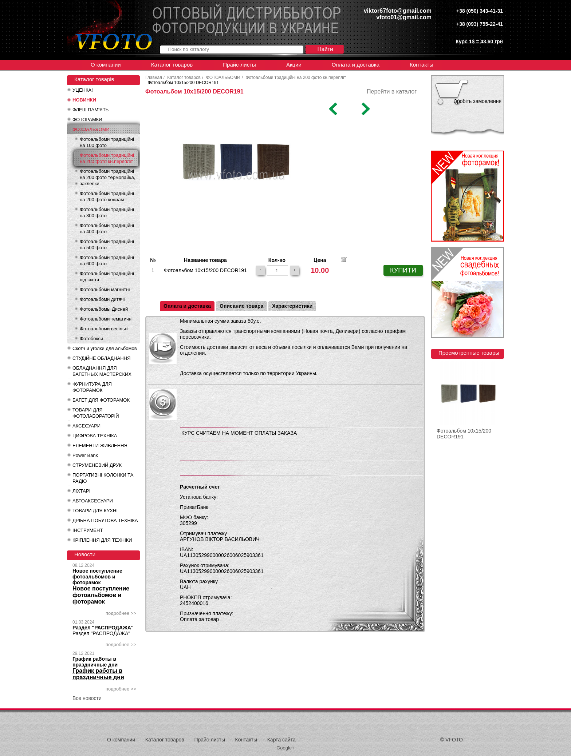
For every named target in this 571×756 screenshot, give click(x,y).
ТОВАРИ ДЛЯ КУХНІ (95, 510)
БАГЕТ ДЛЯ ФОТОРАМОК (101, 400)
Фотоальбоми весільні (104, 328)
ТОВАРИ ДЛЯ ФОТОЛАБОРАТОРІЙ (95, 413)
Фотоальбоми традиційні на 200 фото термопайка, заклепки (107, 177)
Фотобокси (91, 338)
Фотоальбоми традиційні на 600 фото (107, 260)
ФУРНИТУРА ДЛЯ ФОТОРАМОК (92, 387)
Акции (294, 64)
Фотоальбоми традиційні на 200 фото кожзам (107, 196)
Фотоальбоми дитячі (102, 299)
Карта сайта (281, 740)
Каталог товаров (172, 64)
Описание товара (241, 306)
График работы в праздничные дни (95, 662)
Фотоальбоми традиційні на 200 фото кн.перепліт (107, 158)
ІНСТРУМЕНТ (87, 530)
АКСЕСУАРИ (86, 426)
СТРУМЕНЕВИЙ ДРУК (97, 465)
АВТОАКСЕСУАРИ (92, 501)
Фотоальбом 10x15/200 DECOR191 (464, 433)
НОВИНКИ (84, 100)
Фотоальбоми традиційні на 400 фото (107, 228)
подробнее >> (121, 613)
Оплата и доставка (355, 64)
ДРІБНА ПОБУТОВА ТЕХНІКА (105, 520)
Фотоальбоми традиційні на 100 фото (107, 142)
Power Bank (85, 455)
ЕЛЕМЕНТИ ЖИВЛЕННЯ (99, 445)
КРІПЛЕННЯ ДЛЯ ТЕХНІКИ (102, 540)
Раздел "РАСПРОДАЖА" (103, 627)
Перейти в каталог (392, 91)
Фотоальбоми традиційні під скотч (107, 276)
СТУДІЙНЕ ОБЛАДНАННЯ (101, 358)
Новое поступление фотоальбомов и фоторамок (97, 576)
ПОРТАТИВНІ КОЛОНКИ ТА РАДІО (102, 478)
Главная (153, 77)
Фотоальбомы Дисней (104, 309)
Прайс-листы (239, 64)
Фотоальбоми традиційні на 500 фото (107, 244)
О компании (106, 64)
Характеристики (292, 306)
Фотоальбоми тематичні (106, 319)
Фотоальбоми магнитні (105, 289)
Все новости (87, 698)
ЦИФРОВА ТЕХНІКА (94, 435)
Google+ (285, 748)
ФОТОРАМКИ (87, 119)
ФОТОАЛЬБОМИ (91, 129)
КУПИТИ (403, 270)
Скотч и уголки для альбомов (104, 348)
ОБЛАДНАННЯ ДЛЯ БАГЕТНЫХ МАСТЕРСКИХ (101, 371)
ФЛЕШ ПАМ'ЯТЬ (90, 109)
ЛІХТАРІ (81, 491)
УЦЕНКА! (82, 90)
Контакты (421, 64)
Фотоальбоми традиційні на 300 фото (107, 212)
